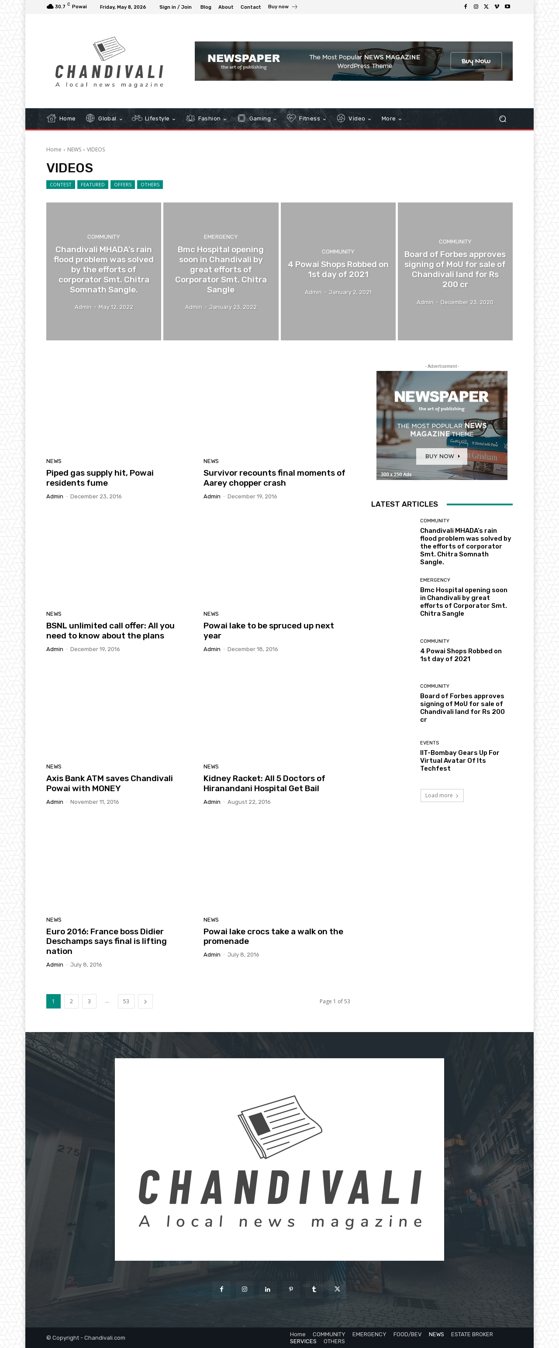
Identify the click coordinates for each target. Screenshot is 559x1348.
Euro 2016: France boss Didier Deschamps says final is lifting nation (106, 941)
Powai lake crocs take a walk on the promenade (273, 936)
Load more (442, 795)
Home (54, 149)
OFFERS (122, 184)
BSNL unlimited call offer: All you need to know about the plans (110, 631)
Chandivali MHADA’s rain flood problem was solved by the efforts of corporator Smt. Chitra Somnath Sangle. (465, 546)
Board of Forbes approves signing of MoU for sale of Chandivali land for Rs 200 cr (462, 708)
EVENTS (429, 743)
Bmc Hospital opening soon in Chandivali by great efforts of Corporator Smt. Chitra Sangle (463, 601)
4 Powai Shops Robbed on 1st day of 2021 (461, 655)
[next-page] (145, 1001)
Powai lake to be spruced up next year (269, 631)
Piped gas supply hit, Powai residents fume (100, 478)
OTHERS (150, 184)
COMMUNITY (103, 237)
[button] (502, 119)
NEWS (74, 149)
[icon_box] (283, 8)
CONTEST (60, 184)
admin (54, 496)
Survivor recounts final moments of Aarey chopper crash (274, 478)
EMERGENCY (221, 237)
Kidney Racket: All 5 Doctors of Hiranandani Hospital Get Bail (264, 783)
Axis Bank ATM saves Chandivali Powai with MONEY (109, 783)
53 (126, 1001)
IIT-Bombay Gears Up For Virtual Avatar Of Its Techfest (460, 760)
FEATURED (92, 184)
